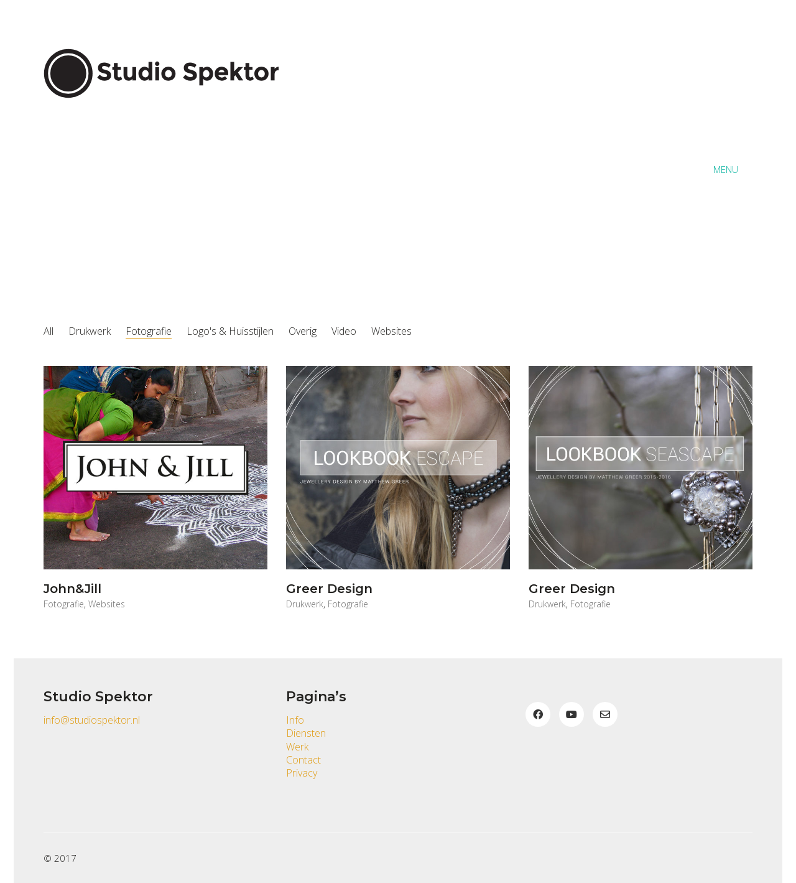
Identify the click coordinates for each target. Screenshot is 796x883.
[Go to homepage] (168, 169)
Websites (391, 331)
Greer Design (329, 589)
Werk (297, 747)
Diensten (306, 733)
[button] (732, 169)
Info (295, 720)
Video (343, 331)
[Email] (605, 714)
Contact (303, 760)
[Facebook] (537, 714)
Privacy (301, 773)
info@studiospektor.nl (92, 720)
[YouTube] (571, 714)
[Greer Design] (398, 467)
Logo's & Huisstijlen (230, 331)
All (48, 331)
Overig (303, 331)
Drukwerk (89, 331)
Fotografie (149, 331)
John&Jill (72, 589)
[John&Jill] (155, 467)
